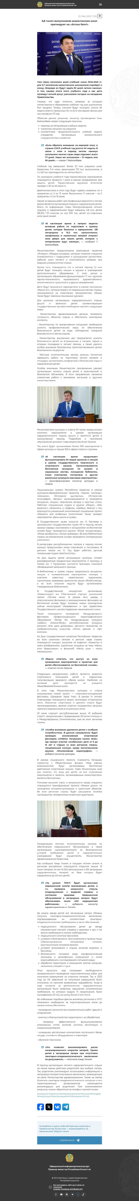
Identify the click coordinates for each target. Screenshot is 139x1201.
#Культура (85, 1094)
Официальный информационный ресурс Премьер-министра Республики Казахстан (69, 1162)
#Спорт (86, 1096)
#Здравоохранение (71, 1094)
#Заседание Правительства (49, 1094)
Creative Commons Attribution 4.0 (67, 1189)
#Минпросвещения (60, 1096)
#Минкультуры (44, 1096)
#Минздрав (95, 1094)
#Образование (75, 1096)
